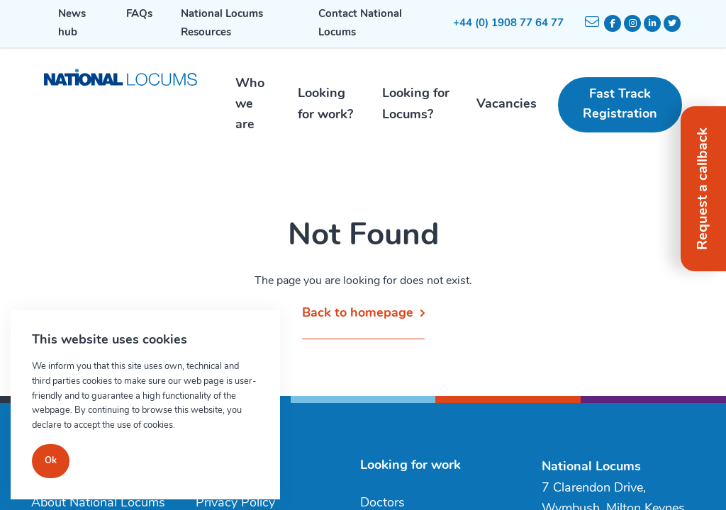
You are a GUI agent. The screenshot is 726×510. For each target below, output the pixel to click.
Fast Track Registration (620, 104)
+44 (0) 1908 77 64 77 (508, 23)
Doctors (382, 503)
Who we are (249, 104)
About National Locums (98, 503)
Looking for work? (325, 104)
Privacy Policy (235, 503)
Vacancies (506, 104)
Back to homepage (357, 313)
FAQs (139, 14)
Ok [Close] (51, 460)
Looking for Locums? (415, 104)
